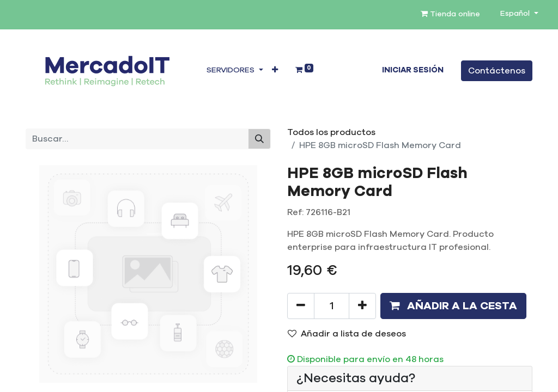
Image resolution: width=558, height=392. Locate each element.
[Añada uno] (362, 306)
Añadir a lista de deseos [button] (347, 333)
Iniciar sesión (413, 70)
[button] (275, 70)
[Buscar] (259, 138)
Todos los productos (331, 132)
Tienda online (450, 14)
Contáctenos (496, 70)
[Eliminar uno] (300, 306)
